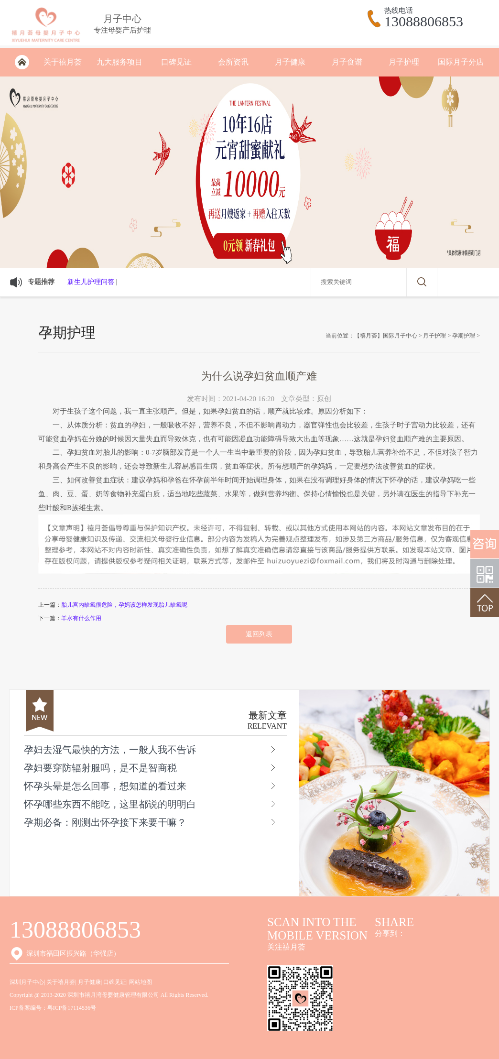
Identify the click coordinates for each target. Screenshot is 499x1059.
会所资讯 (233, 62)
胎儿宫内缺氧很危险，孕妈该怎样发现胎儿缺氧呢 (124, 604)
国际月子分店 (461, 62)
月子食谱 (347, 62)
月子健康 (290, 62)
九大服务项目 (119, 62)
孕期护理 (463, 335)
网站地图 (140, 982)
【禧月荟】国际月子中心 (385, 335)
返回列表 (259, 634)
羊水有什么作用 (81, 618)
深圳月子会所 (22, 62)
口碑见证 (176, 62)
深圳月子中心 (27, 982)
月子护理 (404, 62)
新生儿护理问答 (90, 281)
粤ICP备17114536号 (71, 1007)
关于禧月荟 (62, 62)
